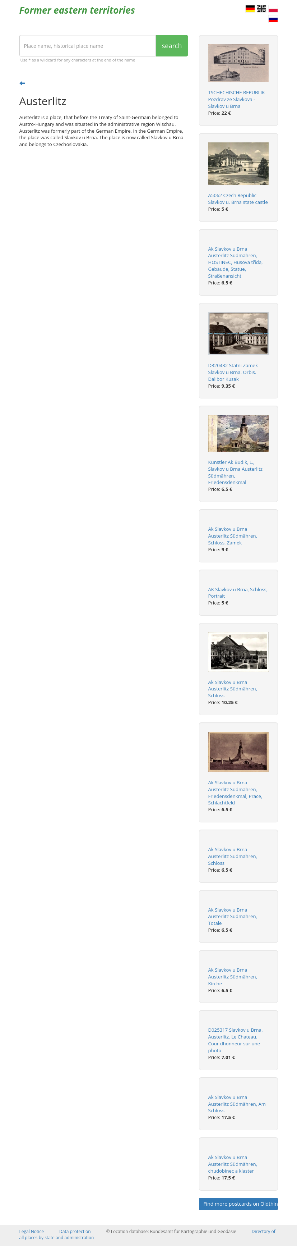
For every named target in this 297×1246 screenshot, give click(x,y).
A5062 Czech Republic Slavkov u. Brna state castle (238, 198)
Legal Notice (31, 1231)
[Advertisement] (103, 209)
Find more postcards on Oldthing (241, 1203)
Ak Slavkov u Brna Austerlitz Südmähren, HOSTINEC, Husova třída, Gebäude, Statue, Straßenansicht (235, 262)
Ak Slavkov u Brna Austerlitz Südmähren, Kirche (232, 977)
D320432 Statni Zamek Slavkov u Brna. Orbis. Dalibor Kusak (233, 372)
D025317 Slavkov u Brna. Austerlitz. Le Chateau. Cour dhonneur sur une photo (235, 1040)
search (172, 45)
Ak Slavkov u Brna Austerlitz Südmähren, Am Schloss (237, 1104)
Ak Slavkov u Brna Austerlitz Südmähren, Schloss (232, 689)
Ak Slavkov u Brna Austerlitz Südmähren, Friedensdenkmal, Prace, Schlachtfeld (235, 792)
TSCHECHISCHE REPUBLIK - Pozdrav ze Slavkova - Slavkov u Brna (238, 99)
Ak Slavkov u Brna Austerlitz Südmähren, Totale (232, 917)
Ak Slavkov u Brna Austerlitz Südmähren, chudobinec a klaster (232, 1164)
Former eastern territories (77, 10)
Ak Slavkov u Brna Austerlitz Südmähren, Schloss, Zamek (232, 536)
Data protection (75, 1231)
